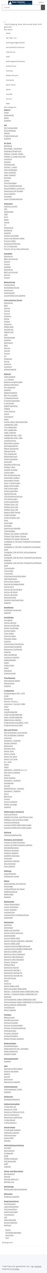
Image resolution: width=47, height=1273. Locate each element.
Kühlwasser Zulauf (11, 876)
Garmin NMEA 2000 (12, 943)
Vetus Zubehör (10, 172)
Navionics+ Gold (10, 1109)
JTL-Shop (15, 1269)
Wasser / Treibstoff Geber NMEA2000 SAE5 (21, 991)
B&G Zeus (8, 796)
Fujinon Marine (10, 623)
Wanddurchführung (12, 464)
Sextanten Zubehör (12, 861)
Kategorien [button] (8, 1242)
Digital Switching (10, 406)
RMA (8, 103)
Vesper (7, 709)
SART (6, 1164)
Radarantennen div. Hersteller (16, 1048)
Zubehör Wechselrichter (14, 600)
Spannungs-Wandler (12, 528)
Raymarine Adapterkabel (14, 584)
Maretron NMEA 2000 (13, 951)
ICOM (6, 696)
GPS (5, 209)
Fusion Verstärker (11, 907)
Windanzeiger (9, 337)
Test (7, 1238)
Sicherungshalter (11, 459)
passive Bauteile (10, 1222)
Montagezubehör (11, 446)
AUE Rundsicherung (12, 475)
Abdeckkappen (10, 660)
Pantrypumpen (10, 1030)
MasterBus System (11, 443)
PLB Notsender (10, 1161)
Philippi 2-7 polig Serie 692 (15, 156)
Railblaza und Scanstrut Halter (16, 819)
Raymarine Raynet (11, 967)
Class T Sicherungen (12, 483)
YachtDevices (9, 1007)
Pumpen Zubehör (11, 1033)
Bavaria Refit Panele (12, 512)
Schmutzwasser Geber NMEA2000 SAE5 (20, 999)
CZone (6, 414)
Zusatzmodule (10, 673)
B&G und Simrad (11, 259)
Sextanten (8, 858)
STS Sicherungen (11, 499)
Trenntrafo (8, 573)
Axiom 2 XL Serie (11, 759)
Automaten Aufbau (12, 478)
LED (5, 1217)
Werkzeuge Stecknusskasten (15, 1189)
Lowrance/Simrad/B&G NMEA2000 (18, 949)
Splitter (7, 133)
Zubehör (7, 120)
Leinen (7, 180)
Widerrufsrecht (12, 75)
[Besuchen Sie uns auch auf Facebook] (4, 1255)
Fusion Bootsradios (12, 904)
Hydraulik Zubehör (11, 1132)
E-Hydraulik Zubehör (12, 1130)
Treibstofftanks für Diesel (14, 889)
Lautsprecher (9, 912)
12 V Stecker (9, 379)
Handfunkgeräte (10, 712)
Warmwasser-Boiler (12, 680)
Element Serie (9, 748)
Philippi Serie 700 (11, 509)
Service (9, 99)
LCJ (5, 356)
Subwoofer (8, 917)
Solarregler (8, 523)
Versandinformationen (15, 47)
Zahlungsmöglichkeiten (15, 42)
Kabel (6, 419)
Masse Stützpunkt (11, 448)
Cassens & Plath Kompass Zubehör (18, 845)
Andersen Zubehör (11, 1196)
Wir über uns (11, 38)
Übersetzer (8, 927)
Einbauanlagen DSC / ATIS (14, 693)
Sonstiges (8, 196)
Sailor (6, 706)
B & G (6, 794)
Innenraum (8, 290)
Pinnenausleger (10, 183)
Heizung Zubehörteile (13, 835)
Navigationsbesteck (12, 1099)
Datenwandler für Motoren (15, 883)
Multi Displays (9, 778)
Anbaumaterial (10, 369)
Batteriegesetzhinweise (15, 61)
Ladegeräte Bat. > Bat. (13, 435)
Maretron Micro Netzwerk (14, 954)
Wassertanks (9, 683)
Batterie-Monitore (11, 384)
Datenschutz (11, 66)
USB (5, 335)
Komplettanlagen (11, 1046)
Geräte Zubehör (10, 743)
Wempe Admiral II (11, 1179)
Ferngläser (8, 620)
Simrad (7, 311)
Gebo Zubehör (10, 175)
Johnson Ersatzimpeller (13, 1025)
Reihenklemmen (10, 456)
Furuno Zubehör (10, 802)
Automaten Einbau (11, 480)
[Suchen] (21, 7)
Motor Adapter (10, 1010)
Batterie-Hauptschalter (13, 382)
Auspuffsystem (10, 873)
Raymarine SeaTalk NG (13, 975)
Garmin (7, 261)
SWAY (6, 981)
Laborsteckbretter (11, 1206)
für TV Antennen (10, 246)
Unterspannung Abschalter (15, 576)
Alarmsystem (9, 1150)
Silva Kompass (10, 863)
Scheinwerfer (9, 293)
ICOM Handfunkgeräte (13, 714)
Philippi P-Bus (9, 467)
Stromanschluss (10, 1209)
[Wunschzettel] (35, 2)
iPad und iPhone (10, 814)
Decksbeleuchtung (11, 287)
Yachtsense (8, 416)
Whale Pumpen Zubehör (14, 1038)
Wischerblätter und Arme (14, 188)
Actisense (8, 925)
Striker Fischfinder (11, 628)
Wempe (7, 1176)
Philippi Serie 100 (11, 504)
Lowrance (8, 738)
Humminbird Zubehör (13, 646)
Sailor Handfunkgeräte (13, 717)
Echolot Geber (10, 631)
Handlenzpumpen (11, 1020)
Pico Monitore (9, 387)
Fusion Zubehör (10, 909)
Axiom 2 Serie (9, 754)
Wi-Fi (6, 217)
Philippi (7, 321)
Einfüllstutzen (9, 164)
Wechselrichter (10, 597)
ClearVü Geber (10, 636)
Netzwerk (8, 670)
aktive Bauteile (10, 1220)
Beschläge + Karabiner (13, 148)
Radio (6, 219)
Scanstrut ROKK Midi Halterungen (17, 825)
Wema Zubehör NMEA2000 (15, 1005)
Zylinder (7, 1140)
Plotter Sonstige (10, 804)
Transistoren (9, 1214)
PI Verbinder (9, 403)
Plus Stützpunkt (10, 454)
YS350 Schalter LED (12, 517)
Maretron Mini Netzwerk (14, 959)
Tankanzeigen (9, 531)
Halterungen (9, 665)
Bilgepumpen (9, 1017)
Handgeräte (9, 783)
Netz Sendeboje (10, 654)
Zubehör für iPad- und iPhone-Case (18, 817)
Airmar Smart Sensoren (13, 933)
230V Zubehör (10, 376)
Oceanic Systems (11, 962)
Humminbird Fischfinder (14, 644)
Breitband (8, 230)
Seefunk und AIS (10, 206)
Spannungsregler (11, 1212)
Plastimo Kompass (11, 850)
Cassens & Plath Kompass (14, 842)
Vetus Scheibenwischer (13, 199)
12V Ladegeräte (10, 427)
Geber (6, 662)
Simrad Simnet (10, 978)
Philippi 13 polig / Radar (13, 154)
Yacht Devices (9, 411)
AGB (8, 56)
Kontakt (9, 94)
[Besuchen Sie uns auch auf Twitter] (4, 1258)
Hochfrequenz (10, 1204)
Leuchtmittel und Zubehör (14, 295)
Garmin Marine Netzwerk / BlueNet (18, 941)
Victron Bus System (12, 581)
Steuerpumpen (10, 1135)
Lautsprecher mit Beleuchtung (16, 915)
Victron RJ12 (9, 587)
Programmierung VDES (13, 725)
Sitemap (9, 71)
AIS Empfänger (10, 130)
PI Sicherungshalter (12, 400)
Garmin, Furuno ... (11, 701)
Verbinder (8, 462)
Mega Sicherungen (11, 486)
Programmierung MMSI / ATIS (16, 722)
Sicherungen (9, 472)
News (8, 33)
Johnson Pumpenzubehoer (15, 1028)
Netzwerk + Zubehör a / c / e (15, 770)
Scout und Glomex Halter (14, 238)
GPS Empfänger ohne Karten (15, 732)
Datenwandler (10, 935)
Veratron (7, 316)
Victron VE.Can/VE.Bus (13, 589)
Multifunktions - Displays (14, 788)
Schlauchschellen (11, 1036)
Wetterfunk (8, 227)
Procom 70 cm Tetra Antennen (16, 249)
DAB (6, 214)
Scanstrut (8, 159)
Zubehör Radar (10, 1054)
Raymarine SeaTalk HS (13, 973)
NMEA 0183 (8, 332)
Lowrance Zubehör (11, 657)
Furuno (7, 264)
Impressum (10, 52)
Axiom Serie (9, 751)
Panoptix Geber (10, 639)
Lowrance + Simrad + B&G (14, 704)
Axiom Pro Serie (10, 756)
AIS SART (7, 1148)
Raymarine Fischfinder (13, 649)
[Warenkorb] (41, 2)
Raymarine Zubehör (12, 1082)
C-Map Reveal (9, 1120)
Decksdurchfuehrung (12, 151)
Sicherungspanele (11, 501)
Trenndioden (9, 568)
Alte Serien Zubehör (12, 772)
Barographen (9, 1174)
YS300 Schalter (10, 515)
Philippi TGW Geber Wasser (15, 536)
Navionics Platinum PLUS (14, 1112)
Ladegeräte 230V (11, 424)
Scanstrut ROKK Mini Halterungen (17, 827)
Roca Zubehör (9, 193)
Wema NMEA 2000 (11, 986)
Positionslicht (9, 285)
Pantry (8, 1230)
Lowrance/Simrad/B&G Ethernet (17, 946)
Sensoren (8, 324)
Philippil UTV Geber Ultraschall (16, 539)
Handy (6, 222)
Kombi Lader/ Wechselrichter (16, 422)
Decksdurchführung (12, 243)
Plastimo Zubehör (11, 853)
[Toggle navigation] (5, 3)
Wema (6, 319)
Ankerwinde (9, 115)
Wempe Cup (9, 1182)
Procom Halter (10, 241)
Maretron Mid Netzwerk (13, 957)
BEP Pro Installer (11, 395)
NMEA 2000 (8, 327)
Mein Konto (10, 85)
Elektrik (7, 1074)
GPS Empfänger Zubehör (14, 735)
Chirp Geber (9, 633)
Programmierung (11, 136)
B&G (6, 305)
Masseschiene (9, 451)
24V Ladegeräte (10, 430)
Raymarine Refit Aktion (13, 1068)
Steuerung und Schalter (13, 191)
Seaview (7, 162)
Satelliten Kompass (12, 855)
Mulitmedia (8, 211)
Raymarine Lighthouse (13, 1117)
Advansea (8, 359)
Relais (6, 118)
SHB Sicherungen (11, 488)
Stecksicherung (10, 494)
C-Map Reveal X (10, 1122)
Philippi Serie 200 (11, 507)
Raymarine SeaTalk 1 (12, 970)
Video (6, 767)
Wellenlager (9, 894)
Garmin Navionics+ (11, 1114)
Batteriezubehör (10, 392)
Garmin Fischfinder (12, 625)
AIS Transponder (11, 128)
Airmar (7, 361)
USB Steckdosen (10, 579)
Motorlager (8, 886)
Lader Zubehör (10, 432)
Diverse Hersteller (11, 1071)
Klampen (7, 178)
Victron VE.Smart (11, 595)
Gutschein (9, 1235)
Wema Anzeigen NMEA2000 (15, 989)
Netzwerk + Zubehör (12, 740)
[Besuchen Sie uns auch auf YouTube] (4, 1261)
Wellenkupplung (10, 891)
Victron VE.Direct (11, 592)
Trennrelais (8, 571)
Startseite (10, 80)
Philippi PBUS (9, 965)
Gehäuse (7, 1225)
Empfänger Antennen (12, 610)
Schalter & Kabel (10, 470)
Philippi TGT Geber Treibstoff (16, 533)
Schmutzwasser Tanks (13, 1089)
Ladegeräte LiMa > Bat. (13, 438)
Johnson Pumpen (11, 1022)
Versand (37, 1266)
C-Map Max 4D (10, 1106)
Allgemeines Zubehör (12, 720)
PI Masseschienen (11, 398)
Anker (6, 112)
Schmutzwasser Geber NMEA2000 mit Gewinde (23, 1002)
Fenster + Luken (10, 167)
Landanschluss (10, 440)
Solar (6, 520)
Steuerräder (9, 1138)
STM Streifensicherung (13, 496)
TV (5, 225)
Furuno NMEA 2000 (12, 938)
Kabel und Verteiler (12, 930)
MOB (6, 1156)
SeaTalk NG (8, 329)
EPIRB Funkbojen (11, 1158)
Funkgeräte (8, 1153)
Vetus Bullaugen (10, 170)
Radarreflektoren (11, 1051)
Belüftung (8, 146)
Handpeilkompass (11, 847)
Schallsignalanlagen (13, 1232)
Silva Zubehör (9, 866)
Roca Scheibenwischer (13, 186)
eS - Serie (8, 762)
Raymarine (8, 256)
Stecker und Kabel (11, 235)
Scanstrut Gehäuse (11, 822)
